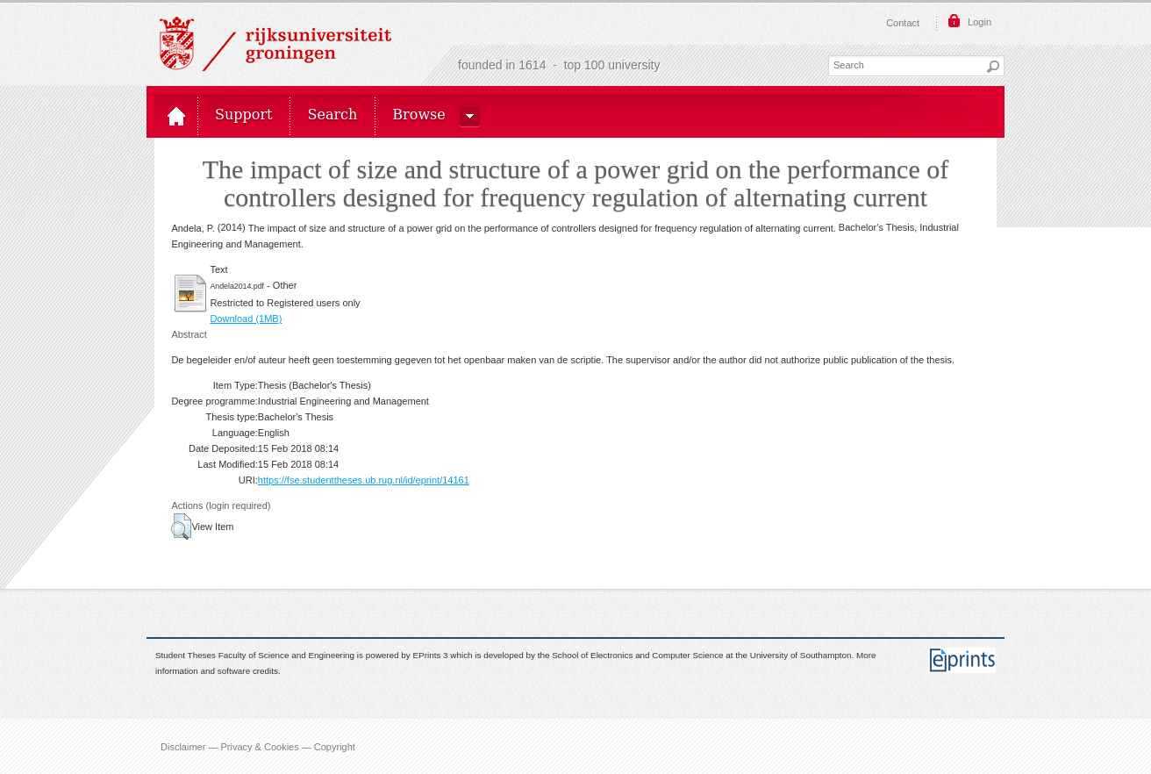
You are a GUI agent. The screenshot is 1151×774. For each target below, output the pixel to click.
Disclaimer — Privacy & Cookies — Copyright (258, 746)
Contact (902, 23)
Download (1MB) (246, 318)
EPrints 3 (430, 655)
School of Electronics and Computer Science (637, 655)
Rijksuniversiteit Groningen (275, 44)
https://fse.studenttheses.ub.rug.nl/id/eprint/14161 (363, 480)
